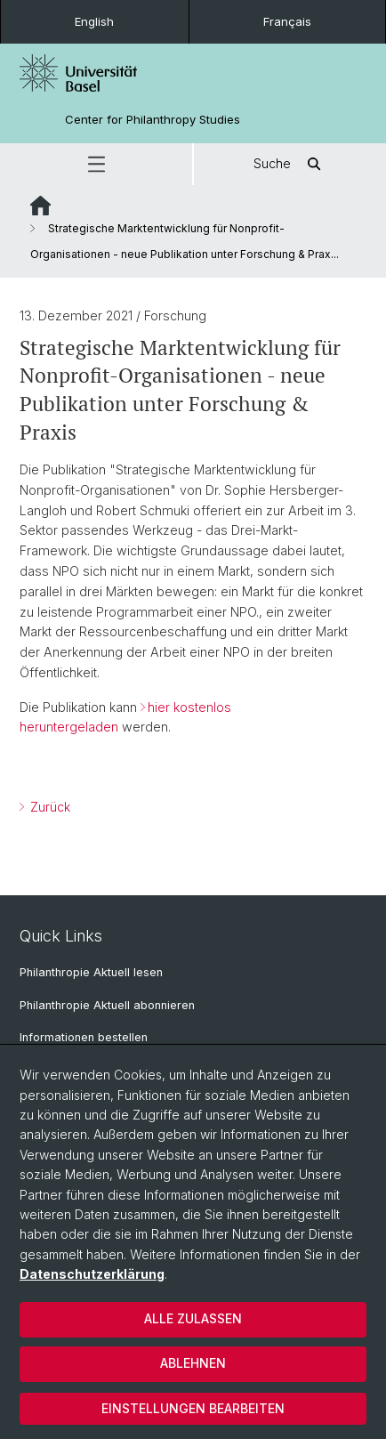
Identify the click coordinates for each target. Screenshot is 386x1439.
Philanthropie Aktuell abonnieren (107, 1005)
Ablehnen (193, 1362)
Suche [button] (289, 164)
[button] (96, 164)
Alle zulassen (193, 1318)
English (94, 21)
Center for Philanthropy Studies (152, 119)
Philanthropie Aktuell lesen (91, 972)
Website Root (40, 205)
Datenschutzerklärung (92, 1273)
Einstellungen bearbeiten (193, 1408)
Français (287, 21)
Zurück (48, 806)
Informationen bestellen (84, 1037)
